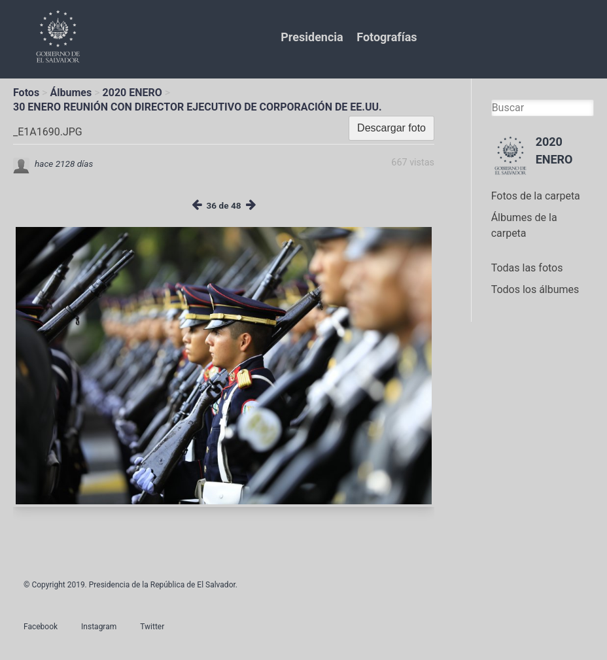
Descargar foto (391, 127)
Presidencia (312, 37)
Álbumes (71, 92)
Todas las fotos (527, 268)
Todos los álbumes (535, 289)
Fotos (26, 92)
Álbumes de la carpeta (524, 225)
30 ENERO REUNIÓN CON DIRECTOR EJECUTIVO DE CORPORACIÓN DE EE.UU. (197, 107)
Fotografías (386, 37)
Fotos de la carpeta (535, 196)
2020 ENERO (132, 92)
